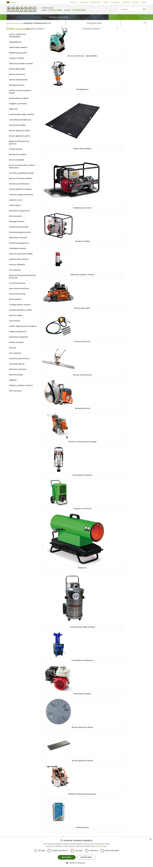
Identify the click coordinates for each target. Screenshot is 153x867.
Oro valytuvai (58, 556)
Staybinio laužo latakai (94, 451)
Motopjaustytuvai (58, 163)
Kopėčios (130, 771)
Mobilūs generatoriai (59, 93)
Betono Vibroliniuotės (130, 128)
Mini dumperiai (130, 416)
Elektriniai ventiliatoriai (130, 346)
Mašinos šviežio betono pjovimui (94, 272)
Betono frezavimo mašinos (94, 346)
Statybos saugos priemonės (94, 381)
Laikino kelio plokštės (130, 56)
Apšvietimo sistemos (58, 486)
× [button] (150, 839)
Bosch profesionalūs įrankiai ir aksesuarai (130, 310)
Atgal (144, 23)
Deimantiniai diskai (94, 594)
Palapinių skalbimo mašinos (58, 806)
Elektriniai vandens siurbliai (130, 93)
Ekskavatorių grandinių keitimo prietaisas (94, 558)
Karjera (105, 2)
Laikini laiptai (58, 416)
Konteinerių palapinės (58, 701)
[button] (76, 862)
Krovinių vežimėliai (130, 521)
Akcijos (143, 2)
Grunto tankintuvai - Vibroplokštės (58, 57)
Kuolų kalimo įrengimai (130, 163)
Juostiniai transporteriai (94, 416)
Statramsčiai (58, 664)
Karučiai (130, 701)
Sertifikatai (126, 2)
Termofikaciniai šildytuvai (58, 236)
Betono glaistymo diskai (130, 236)
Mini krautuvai (94, 806)
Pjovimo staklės (130, 629)
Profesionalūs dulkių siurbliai (130, 201)
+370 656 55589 (79, 10)
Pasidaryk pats (95, 2)
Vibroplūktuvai (94, 56)
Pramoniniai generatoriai (130, 451)
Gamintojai (83, 2)
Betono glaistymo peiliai (58, 271)
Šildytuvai (94, 201)
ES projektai (115, 2)
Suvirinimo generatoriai (94, 736)
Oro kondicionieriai (130, 556)
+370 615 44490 (55, 10)
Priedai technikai (94, 701)
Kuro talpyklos (59, 736)
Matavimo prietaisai (58, 771)
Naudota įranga (94, 771)
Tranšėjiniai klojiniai (135, 17)
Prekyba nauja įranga (20, 18)
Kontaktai (135, 2)
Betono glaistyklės (58, 128)
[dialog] (76, 852)
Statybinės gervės (130, 736)
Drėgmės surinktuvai (59, 201)
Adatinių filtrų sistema (94, 521)
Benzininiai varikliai (94, 236)
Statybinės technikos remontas (52, 17)
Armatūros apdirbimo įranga (58, 346)
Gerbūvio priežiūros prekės (94, 629)
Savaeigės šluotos (58, 451)
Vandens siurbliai (94, 93)
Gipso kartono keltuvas (58, 594)
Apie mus (73, 2)
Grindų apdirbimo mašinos (58, 381)
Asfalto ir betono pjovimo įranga (94, 165)
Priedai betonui (130, 271)
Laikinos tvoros (130, 381)
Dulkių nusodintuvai (130, 664)
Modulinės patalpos (109, 17)
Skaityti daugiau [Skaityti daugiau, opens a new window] (101, 846)
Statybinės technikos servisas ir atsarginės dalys (23, 23)
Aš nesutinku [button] (86, 857)
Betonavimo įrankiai (58, 309)
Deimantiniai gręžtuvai (94, 486)
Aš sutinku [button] (66, 857)
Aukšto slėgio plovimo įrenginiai (94, 665)
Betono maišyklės (94, 309)
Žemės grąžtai (130, 594)
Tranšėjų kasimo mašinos (58, 629)
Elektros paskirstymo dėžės (58, 521)
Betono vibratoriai (94, 128)
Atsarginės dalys (83, 17)
